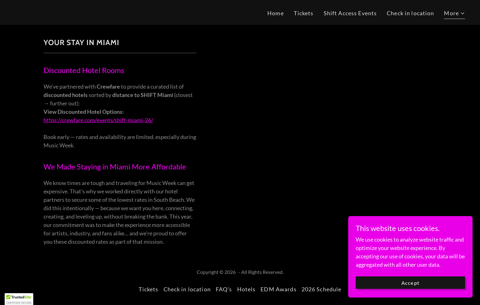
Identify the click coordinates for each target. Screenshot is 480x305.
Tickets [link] (304, 13)
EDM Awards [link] (278, 289)
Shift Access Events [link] (350, 13)
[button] (454, 14)
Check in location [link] (410, 13)
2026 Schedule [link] (322, 289)
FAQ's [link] (224, 289)
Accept (410, 283)
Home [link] (275, 13)
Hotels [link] (246, 289)
